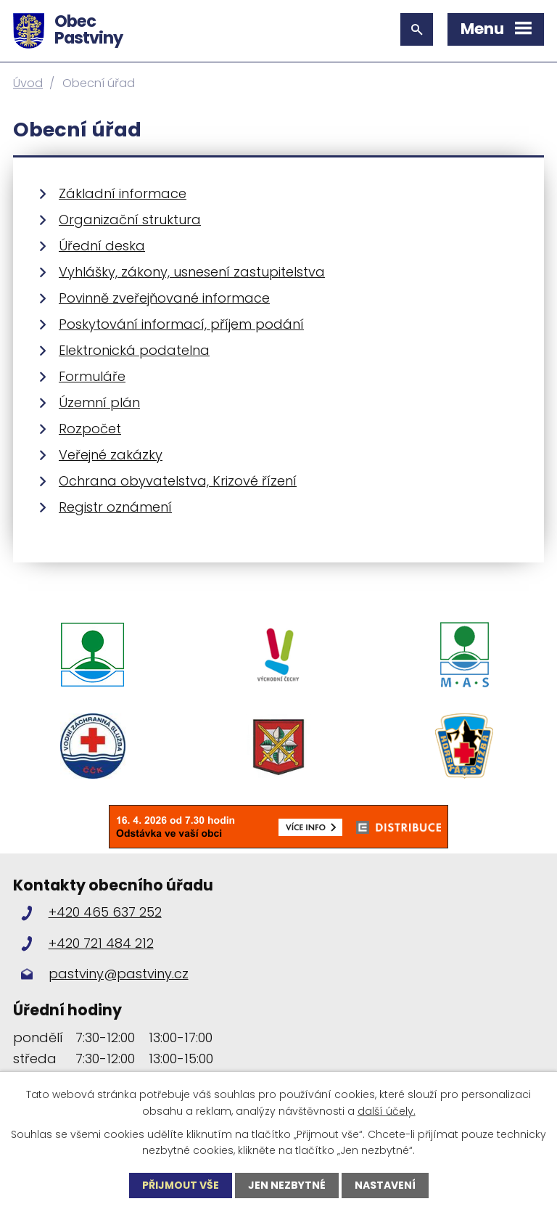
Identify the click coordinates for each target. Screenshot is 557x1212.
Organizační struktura (130, 219)
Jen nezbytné (287, 1185)
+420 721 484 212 (101, 943)
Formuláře (92, 376)
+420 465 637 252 (105, 912)
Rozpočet (90, 428)
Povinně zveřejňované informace (164, 298)
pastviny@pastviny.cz (119, 974)
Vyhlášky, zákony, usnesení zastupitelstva (192, 272)
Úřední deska (102, 246)
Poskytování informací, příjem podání (181, 324)
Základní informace (122, 193)
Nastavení (385, 1185)
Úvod (28, 83)
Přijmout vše (180, 1185)
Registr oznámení (115, 507)
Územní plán (99, 402)
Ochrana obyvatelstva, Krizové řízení (178, 481)
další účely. (387, 1110)
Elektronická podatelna (134, 350)
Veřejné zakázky (110, 455)
